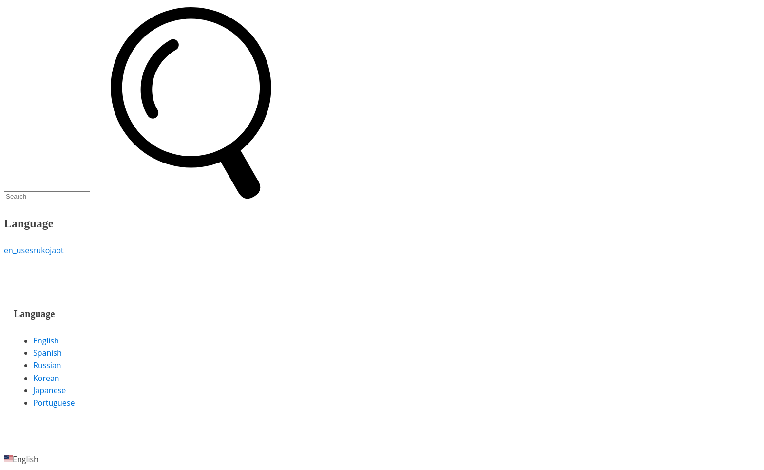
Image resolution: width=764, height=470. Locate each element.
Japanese (49, 390)
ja (53, 250)
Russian (47, 365)
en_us (14, 250)
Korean (46, 378)
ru (37, 250)
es (29, 250)
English (46, 340)
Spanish (47, 352)
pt (60, 250)
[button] (382, 459)
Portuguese (54, 403)
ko (45, 250)
